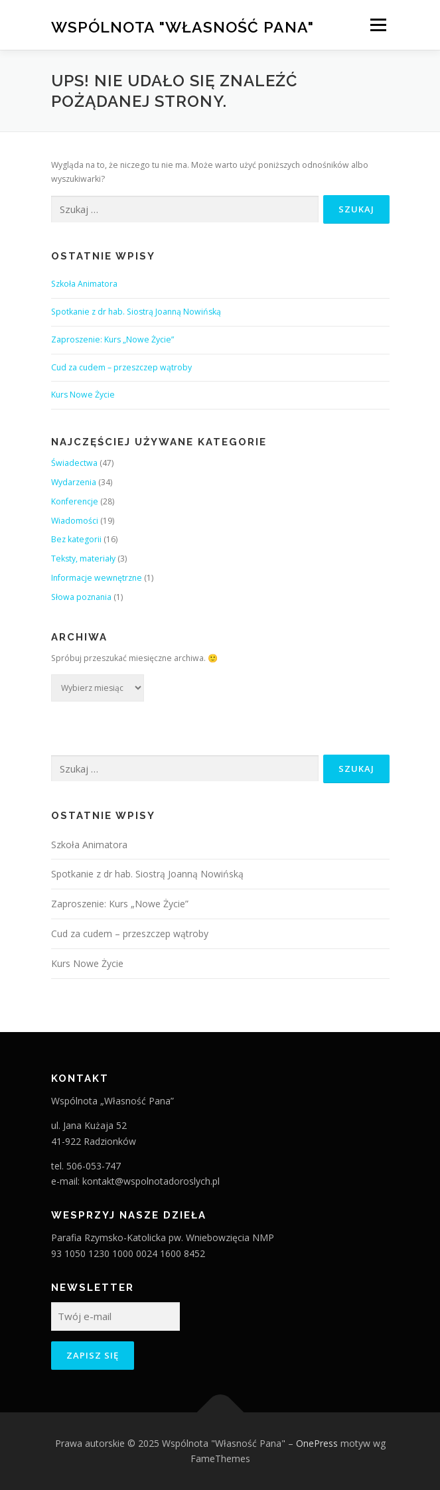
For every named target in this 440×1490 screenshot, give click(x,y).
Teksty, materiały (83, 558)
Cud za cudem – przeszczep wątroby (121, 367)
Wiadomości (74, 520)
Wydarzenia (73, 482)
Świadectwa (74, 463)
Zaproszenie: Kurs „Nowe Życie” (112, 339)
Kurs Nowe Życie (83, 394)
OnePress (317, 1443)
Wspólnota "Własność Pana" (182, 26)
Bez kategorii (76, 539)
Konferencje (74, 501)
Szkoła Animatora (84, 283)
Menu (377, 25)
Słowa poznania (81, 597)
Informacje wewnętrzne (96, 577)
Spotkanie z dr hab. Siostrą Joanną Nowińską (136, 311)
